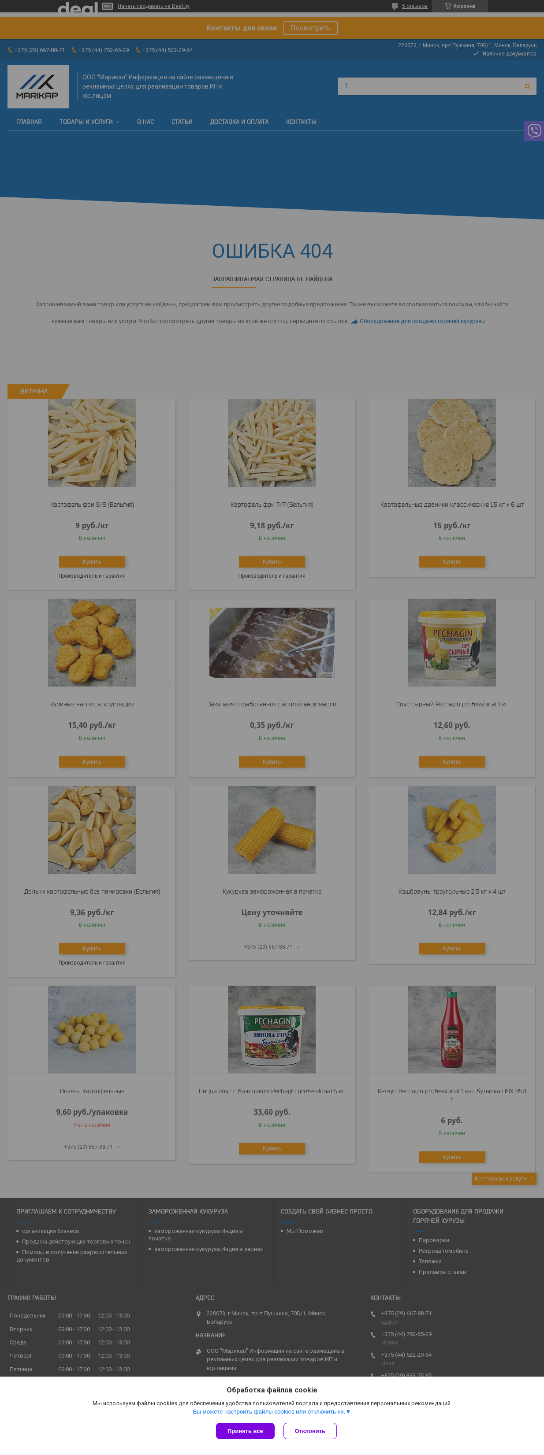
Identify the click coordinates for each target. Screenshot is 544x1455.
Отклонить (310, 1431)
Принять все (245, 1431)
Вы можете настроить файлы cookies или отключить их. (269, 1411)
